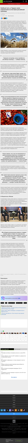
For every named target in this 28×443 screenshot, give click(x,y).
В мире (2, 302)
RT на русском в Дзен (18, 410)
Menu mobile (26, 0)
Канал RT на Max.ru (10, 410)
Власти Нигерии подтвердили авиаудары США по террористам (11, 369)
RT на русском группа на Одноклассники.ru (16, 410)
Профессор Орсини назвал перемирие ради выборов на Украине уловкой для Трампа (12, 365)
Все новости (14, 377)
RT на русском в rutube (13, 410)
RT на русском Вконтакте (4, 410)
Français (14, 400)
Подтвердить (18, 440)
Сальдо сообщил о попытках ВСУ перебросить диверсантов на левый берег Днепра (13, 356)
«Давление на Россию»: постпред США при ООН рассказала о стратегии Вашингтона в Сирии (13, 308)
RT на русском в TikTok (24, 410)
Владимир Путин (11, 302)
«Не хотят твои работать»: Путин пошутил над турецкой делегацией (12, 314)
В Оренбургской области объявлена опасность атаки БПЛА (13, 352)
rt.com (8, 425)
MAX (19, 298)
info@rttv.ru (14, 430)
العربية (14, 402)
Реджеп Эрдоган (19, 302)
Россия (25, 302)
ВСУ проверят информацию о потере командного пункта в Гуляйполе (13, 360)
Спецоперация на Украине (14, 3)
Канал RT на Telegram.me (2, 410)
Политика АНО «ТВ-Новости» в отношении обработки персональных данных (14, 432)
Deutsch (14, 397)
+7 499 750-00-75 (16, 429)
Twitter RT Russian (7, 410)
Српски (14, 406)
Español (14, 404)
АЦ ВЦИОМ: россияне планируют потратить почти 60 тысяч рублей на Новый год (13, 373)
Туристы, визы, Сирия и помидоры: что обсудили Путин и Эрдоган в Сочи (12, 311)
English (14, 395)
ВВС (6, 302)
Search (23, 0)
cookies (7, 441)
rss (21, 410)
